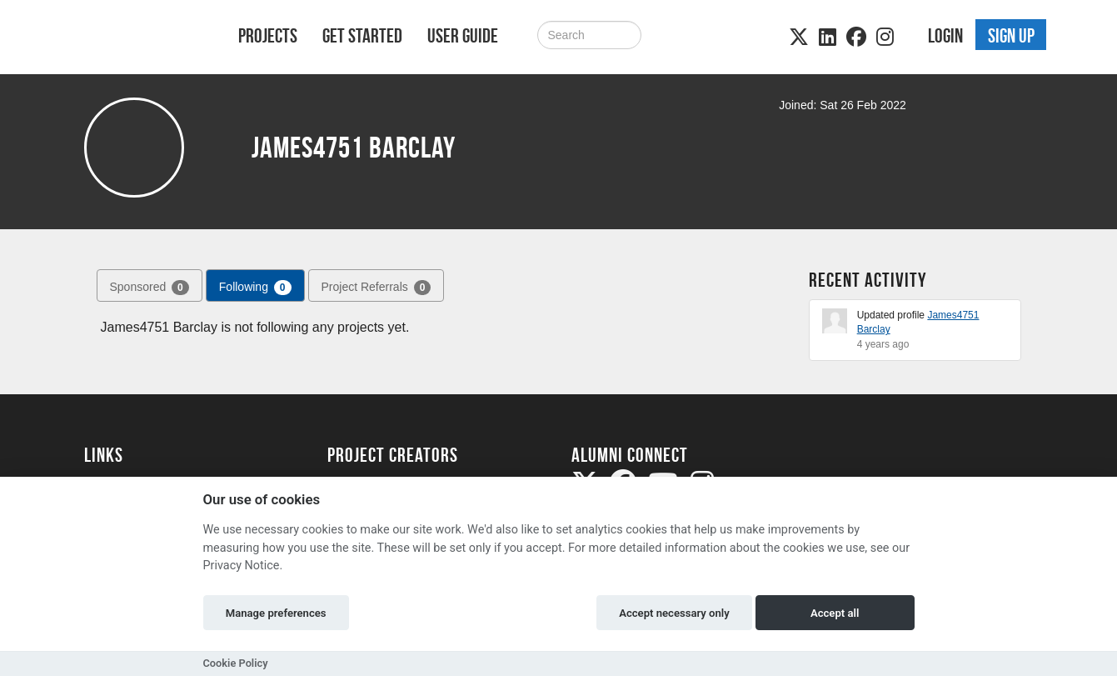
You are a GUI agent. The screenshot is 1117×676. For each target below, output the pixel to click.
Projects (267, 36)
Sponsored (149, 287)
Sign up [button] (1011, 36)
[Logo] (139, 39)
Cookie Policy (235, 663)
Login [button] (945, 36)
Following (255, 287)
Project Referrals (376, 287)
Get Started (362, 36)
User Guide (462, 36)
